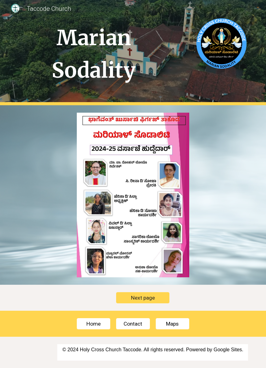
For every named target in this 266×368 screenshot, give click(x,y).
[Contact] (132, 323)
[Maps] (172, 323)
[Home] (93, 323)
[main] (94, 53)
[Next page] (142, 297)
